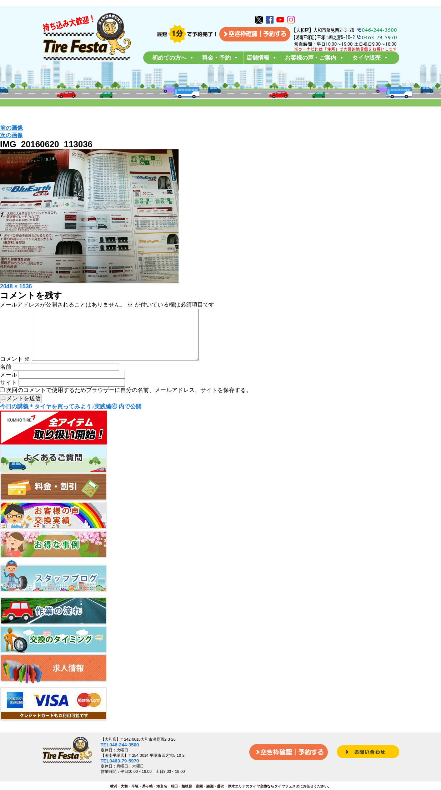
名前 (5, 378)
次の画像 (11, 135)
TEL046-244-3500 (120, 744)
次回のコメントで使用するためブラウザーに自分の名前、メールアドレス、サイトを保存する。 (129, 401)
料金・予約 (220, 57)
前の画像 (11, 128)
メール (8, 386)
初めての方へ (173, 57)
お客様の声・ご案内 (314, 57)
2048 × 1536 (16, 286)
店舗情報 (261, 57)
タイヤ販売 (370, 57)
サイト (8, 394)
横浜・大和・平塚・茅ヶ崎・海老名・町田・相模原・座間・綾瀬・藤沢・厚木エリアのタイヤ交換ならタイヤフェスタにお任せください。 (220, 786)
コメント (15, 370)
